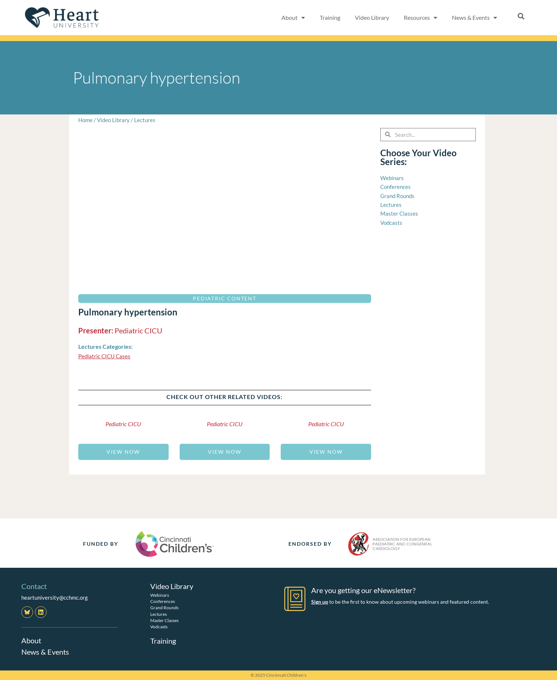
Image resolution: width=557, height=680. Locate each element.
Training (330, 17)
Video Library (372, 17)
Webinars (159, 594)
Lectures (144, 120)
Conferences (162, 601)
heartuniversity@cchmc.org (54, 597)
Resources (420, 17)
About (293, 17)
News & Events (474, 17)
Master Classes (164, 620)
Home (85, 120)
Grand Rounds (164, 607)
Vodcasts (159, 626)
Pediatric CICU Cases (104, 356)
